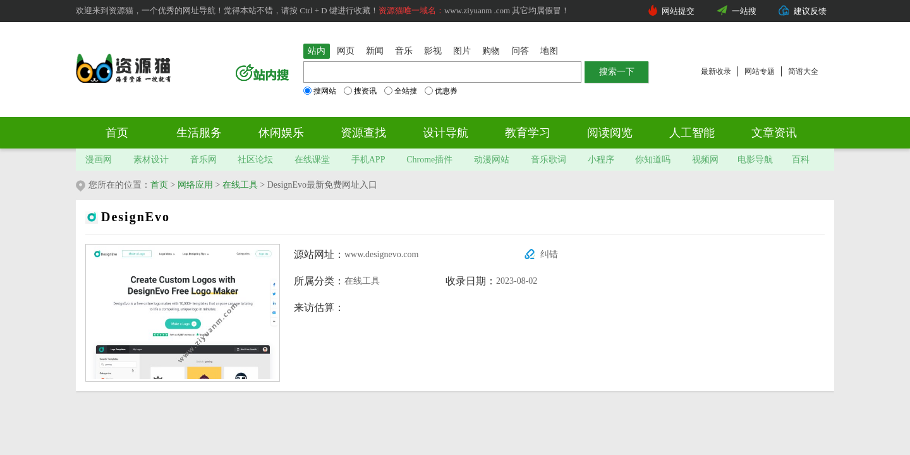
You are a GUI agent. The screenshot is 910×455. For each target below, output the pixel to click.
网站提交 (678, 11)
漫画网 (98, 159)
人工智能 (692, 132)
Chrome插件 (429, 159)
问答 (520, 51)
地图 (549, 51)
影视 (433, 51)
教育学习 (527, 132)
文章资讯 (774, 132)
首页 (117, 132)
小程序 (601, 159)
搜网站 (319, 91)
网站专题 (759, 71)
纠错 (549, 254)
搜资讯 (360, 91)
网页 (346, 51)
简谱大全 (803, 71)
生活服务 (199, 132)
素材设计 (151, 159)
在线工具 (240, 185)
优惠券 (441, 91)
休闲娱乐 (281, 132)
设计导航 (445, 132)
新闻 (375, 51)
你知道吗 (652, 159)
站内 (316, 51)
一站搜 (744, 11)
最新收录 (716, 71)
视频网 (705, 159)
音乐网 (203, 159)
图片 (462, 51)
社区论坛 (255, 159)
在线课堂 (312, 159)
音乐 (404, 51)
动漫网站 (491, 159)
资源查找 (363, 132)
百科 (801, 159)
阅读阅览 (610, 132)
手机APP (368, 159)
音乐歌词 (548, 159)
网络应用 (195, 185)
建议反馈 (810, 11)
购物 (491, 51)
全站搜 (400, 91)
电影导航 (755, 159)
